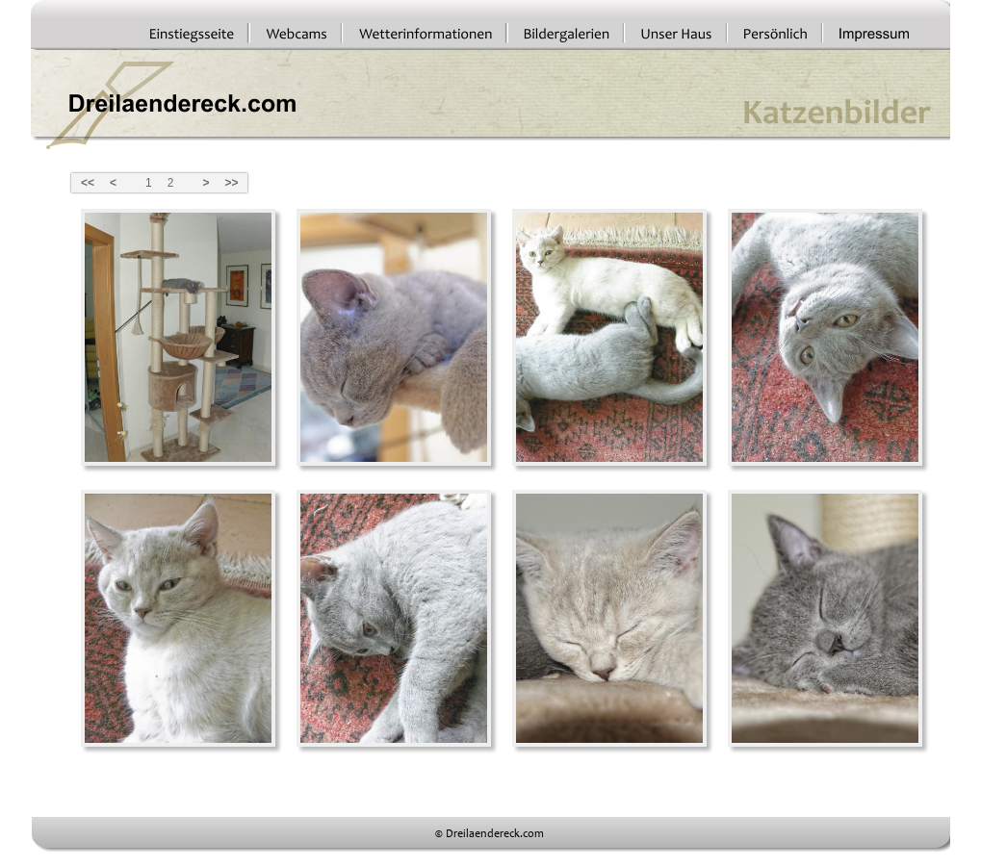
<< (87, 183)
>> (231, 183)
